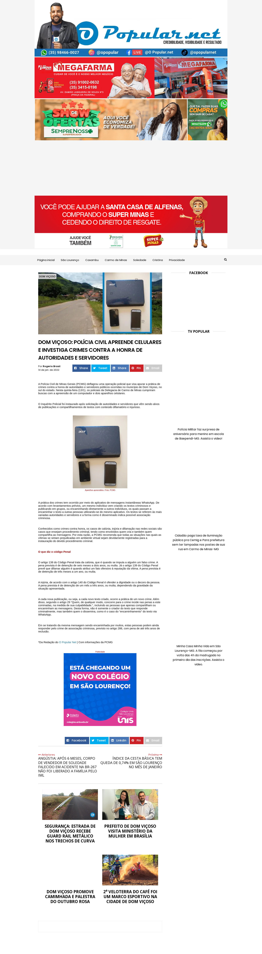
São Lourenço (70, 260)
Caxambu (92, 260)
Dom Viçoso (47, 276)
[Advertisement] (131, 168)
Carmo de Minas (116, 260)
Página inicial (46, 260)
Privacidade (177, 260)
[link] (67, 642)
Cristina (157, 260)
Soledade (139, 260)
